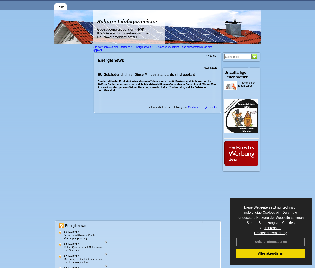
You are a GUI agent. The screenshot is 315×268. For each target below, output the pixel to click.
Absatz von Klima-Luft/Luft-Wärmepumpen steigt (79, 237)
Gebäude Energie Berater (202, 107)
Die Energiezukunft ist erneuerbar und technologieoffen (83, 261)
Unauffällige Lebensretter (236, 74)
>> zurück (211, 55)
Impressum (272, 228)
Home (60, 7)
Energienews (75, 226)
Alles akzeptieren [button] (270, 253)
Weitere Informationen (270, 241)
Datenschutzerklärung (270, 233)
